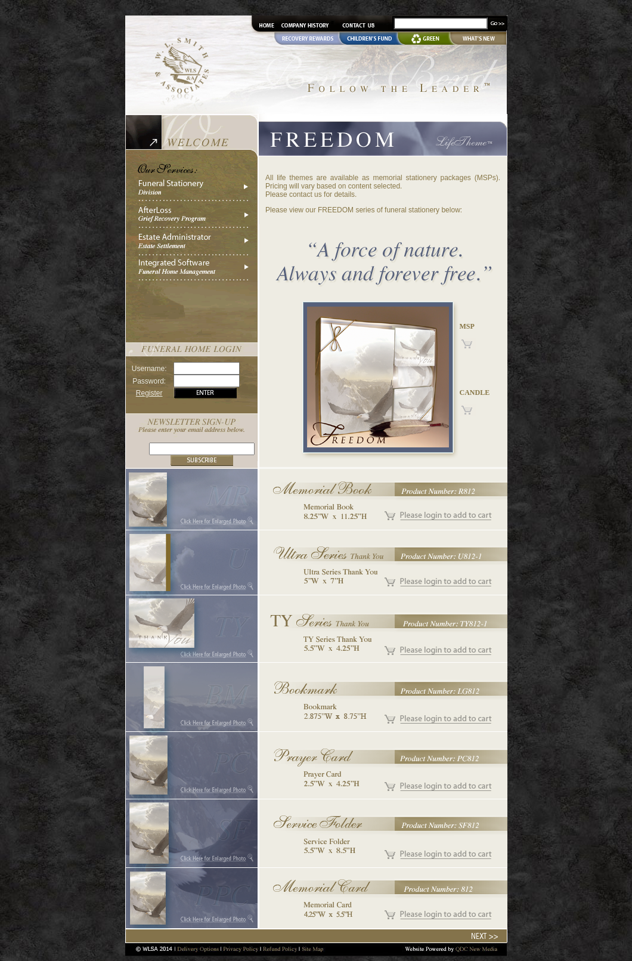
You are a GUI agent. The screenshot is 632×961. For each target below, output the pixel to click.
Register (149, 393)
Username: (149, 368)
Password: (149, 381)
